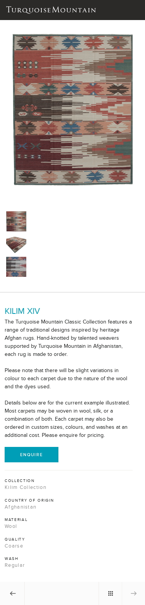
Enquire (31, 454)
